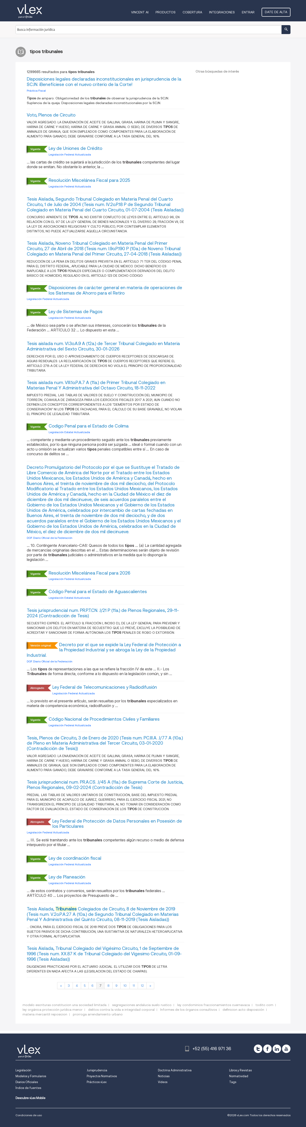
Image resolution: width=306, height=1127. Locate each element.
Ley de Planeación (67, 876)
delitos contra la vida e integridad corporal (121, 1009)
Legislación (23, 1070)
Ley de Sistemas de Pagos (75, 311)
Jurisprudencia (97, 1070)
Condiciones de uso (29, 1115)
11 (134, 985)
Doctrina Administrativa (175, 1070)
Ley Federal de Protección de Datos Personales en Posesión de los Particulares (117, 824)
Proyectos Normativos (102, 1076)
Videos (162, 1082)
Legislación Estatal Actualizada (69, 432)
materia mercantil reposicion (45, 1014)
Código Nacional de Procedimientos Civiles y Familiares (104, 719)
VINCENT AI (140, 12)
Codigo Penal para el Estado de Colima (89, 426)
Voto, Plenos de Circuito (51, 115)
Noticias (163, 1076)
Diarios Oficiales (27, 1082)
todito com (264, 1005)
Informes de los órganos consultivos (188, 1009)
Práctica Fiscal (36, 90)
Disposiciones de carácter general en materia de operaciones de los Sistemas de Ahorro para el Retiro (115, 290)
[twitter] (258, 1049)
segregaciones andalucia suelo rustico (142, 1005)
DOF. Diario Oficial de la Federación (49, 537)
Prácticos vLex (96, 1082)
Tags (232, 1082)
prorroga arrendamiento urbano (98, 1014)
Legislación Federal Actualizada (70, 154)
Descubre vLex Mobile (30, 1098)
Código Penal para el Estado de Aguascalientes (98, 591)
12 (142, 985)
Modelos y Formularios (31, 1076)
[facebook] (267, 1049)
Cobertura (192, 12)
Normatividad (238, 1076)
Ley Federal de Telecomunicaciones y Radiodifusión (104, 687)
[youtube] (286, 1049)
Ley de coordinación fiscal (75, 858)
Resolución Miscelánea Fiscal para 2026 (89, 573)
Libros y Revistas (240, 1070)
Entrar (248, 12)
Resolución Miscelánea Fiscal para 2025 (89, 180)
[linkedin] (277, 1049)
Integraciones (222, 12)
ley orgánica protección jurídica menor (52, 1009)
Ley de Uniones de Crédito (75, 148)
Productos (166, 12)
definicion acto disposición (243, 1009)
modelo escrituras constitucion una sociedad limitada (64, 1005)
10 (125, 985)
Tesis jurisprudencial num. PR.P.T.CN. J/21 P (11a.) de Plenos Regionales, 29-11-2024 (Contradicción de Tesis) (103, 613)
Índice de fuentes (28, 1088)
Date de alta (276, 12)
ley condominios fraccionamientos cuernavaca (213, 1005)
